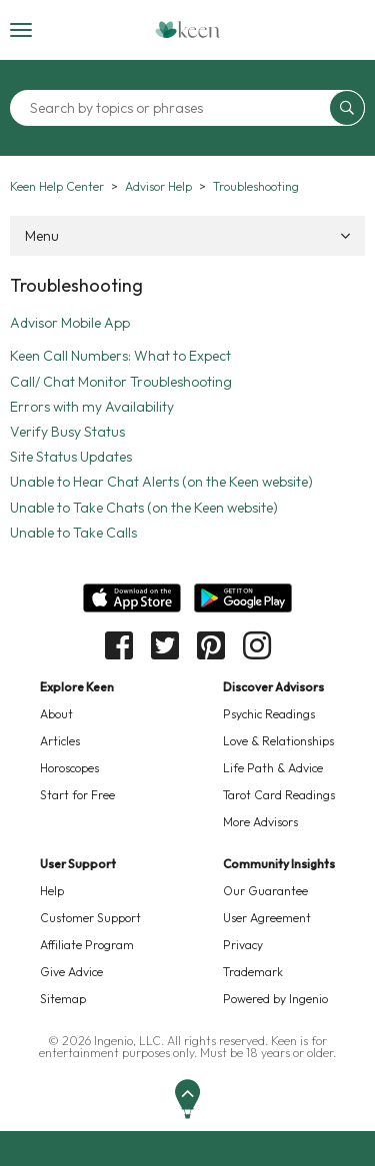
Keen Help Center (57, 186)
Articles (60, 740)
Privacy (243, 944)
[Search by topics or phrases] (172, 108)
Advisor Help (158, 186)
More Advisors (260, 821)
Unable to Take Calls (73, 533)
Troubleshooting (256, 186)
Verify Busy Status (67, 432)
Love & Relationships (278, 740)
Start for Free (77, 794)
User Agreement (267, 917)
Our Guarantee (265, 890)
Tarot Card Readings (279, 794)
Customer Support (90, 917)
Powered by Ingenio (275, 998)
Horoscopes (69, 767)
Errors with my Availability (92, 407)
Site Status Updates (71, 457)
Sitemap (63, 998)
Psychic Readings (269, 713)
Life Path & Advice (273, 767)
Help (52, 890)
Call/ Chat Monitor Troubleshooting (121, 382)
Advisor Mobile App (70, 323)
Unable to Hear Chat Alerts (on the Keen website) (161, 482)
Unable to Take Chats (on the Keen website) (144, 508)
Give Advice (71, 971)
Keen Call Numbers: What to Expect (120, 356)
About (56, 713)
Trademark (253, 971)
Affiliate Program (87, 944)
